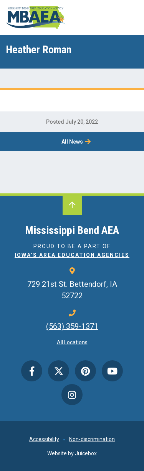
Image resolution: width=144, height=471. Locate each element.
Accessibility (44, 439)
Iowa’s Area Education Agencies (72, 255)
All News (72, 142)
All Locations (72, 342)
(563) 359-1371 (72, 326)
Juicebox (86, 453)
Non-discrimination (92, 439)
